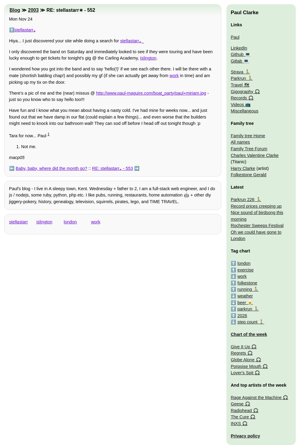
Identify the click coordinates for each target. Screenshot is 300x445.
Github (237, 54)
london (70, 221)
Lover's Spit (242, 372)
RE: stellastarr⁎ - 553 (112, 168)
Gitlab (236, 61)
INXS (236, 423)
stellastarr (18, 221)
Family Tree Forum (249, 148)
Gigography (242, 91)
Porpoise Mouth (246, 366)
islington (44, 221)
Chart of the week (249, 334)
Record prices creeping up (256, 206)
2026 (242, 315)
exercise (245, 270)
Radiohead (241, 410)
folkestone (247, 283)
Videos (237, 104)
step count (247, 322)
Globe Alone (242, 359)
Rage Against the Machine (256, 397)
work (174, 75)
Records (239, 98)
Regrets (238, 353)
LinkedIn (239, 48)
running (244, 289)
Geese (237, 403)
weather (245, 296)
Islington (148, 58)
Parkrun (238, 78)
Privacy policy (245, 436)
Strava (237, 72)
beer (241, 302)
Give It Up (240, 346)
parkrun (244, 309)
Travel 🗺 (240, 85)
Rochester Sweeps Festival (257, 225)
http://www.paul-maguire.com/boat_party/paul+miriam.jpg (151, 93)
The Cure (240, 416)
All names (240, 142)
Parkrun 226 (242, 199)
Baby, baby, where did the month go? (51, 168)
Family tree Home (248, 135)
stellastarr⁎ (25, 30)
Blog (15, 10)
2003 (33, 10)
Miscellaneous (244, 111)
